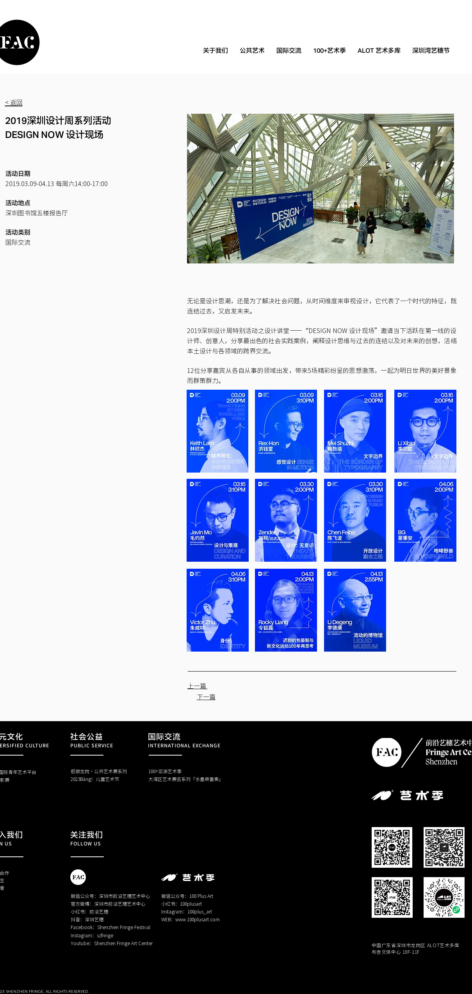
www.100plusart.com (197, 919)
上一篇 (197, 685)
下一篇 (206, 696)
